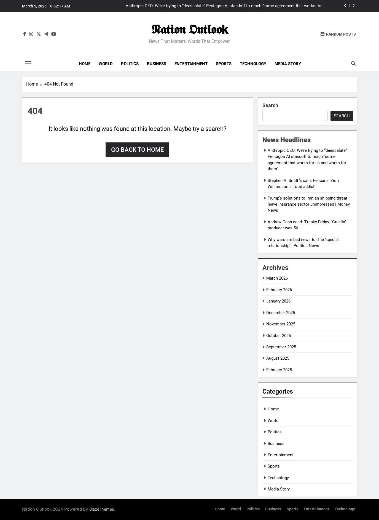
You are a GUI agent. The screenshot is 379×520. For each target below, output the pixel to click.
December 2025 (280, 312)
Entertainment (191, 63)
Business (156, 63)
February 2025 (279, 369)
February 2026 (279, 289)
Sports (224, 63)
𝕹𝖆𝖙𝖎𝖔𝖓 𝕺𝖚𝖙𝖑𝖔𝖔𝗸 (189, 29)
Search (270, 105)
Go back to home (137, 149)
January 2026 (278, 301)
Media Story (288, 63)
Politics (130, 63)
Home (84, 63)
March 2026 (277, 278)
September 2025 (281, 346)
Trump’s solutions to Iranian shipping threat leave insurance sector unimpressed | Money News (309, 204)
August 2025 (277, 358)
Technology (253, 63)
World (106, 63)
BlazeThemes (101, 509)
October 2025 (278, 335)
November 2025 (280, 324)
